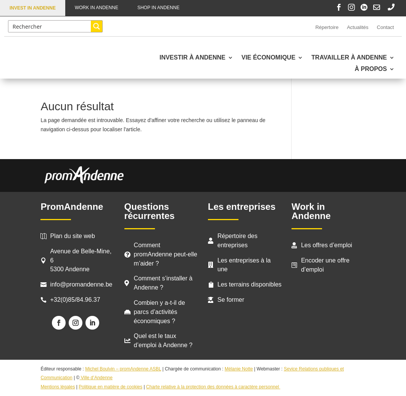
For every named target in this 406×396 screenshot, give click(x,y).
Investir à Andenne (193, 58)
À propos (371, 69)
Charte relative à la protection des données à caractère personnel (213, 387)
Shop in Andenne (158, 7)
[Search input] (50, 26)
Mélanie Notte (239, 369)
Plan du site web (72, 236)
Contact (385, 27)
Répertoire (326, 27)
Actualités (357, 27)
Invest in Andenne (33, 8)
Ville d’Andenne (96, 377)
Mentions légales (57, 387)
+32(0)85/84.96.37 (75, 299)
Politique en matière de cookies (110, 387)
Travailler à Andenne (349, 58)
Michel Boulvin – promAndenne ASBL (123, 369)
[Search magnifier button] (96, 26)
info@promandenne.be (81, 284)
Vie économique (268, 58)
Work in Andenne (96, 7)
